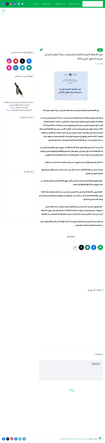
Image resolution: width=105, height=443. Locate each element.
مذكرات (91, 10)
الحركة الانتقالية (76, 10)
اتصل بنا (35, 4)
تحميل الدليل (71, 236)
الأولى (100, 50)
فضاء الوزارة (99, 10)
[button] (93, 247)
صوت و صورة (38, 10)
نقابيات (84, 10)
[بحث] (3, 10)
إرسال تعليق (95, 364)
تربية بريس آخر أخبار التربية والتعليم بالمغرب (73, 438)
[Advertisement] (52, 32)
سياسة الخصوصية (46, 4)
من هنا (12, 107)
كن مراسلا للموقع (60, 4)
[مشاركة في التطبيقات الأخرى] (75, 247)
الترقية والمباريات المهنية (62, 10)
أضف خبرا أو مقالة (74, 4)
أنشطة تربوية (48, 10)
